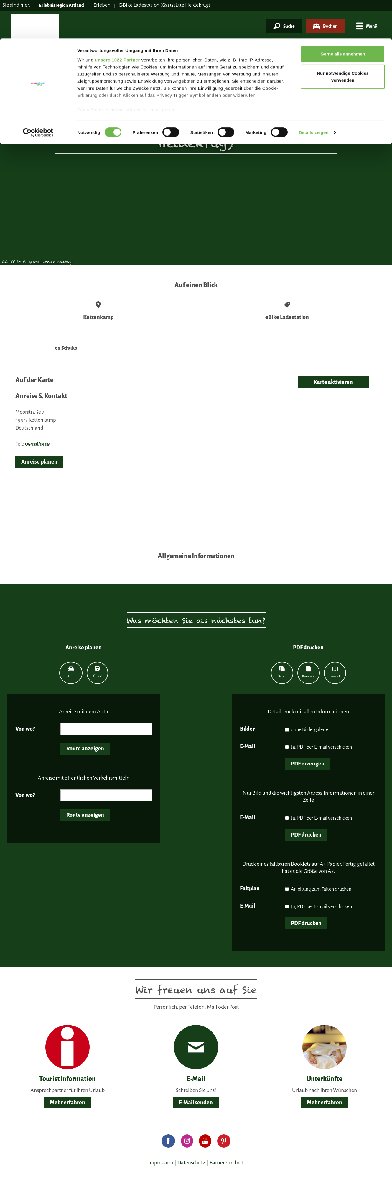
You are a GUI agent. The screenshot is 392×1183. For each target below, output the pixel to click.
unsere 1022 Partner (117, 21)
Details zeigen (313, 94)
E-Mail (247, 746)
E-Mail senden (196, 1102)
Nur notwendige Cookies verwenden (343, 38)
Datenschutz (191, 1163)
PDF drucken (306, 835)
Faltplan (250, 888)
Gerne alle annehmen (342, 15)
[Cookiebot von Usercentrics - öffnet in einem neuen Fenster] (38, 94)
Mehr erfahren (67, 1102)
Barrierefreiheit (227, 1163)
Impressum (160, 1163)
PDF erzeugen (308, 764)
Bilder (247, 729)
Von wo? (25, 729)
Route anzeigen (85, 749)
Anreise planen (39, 462)
